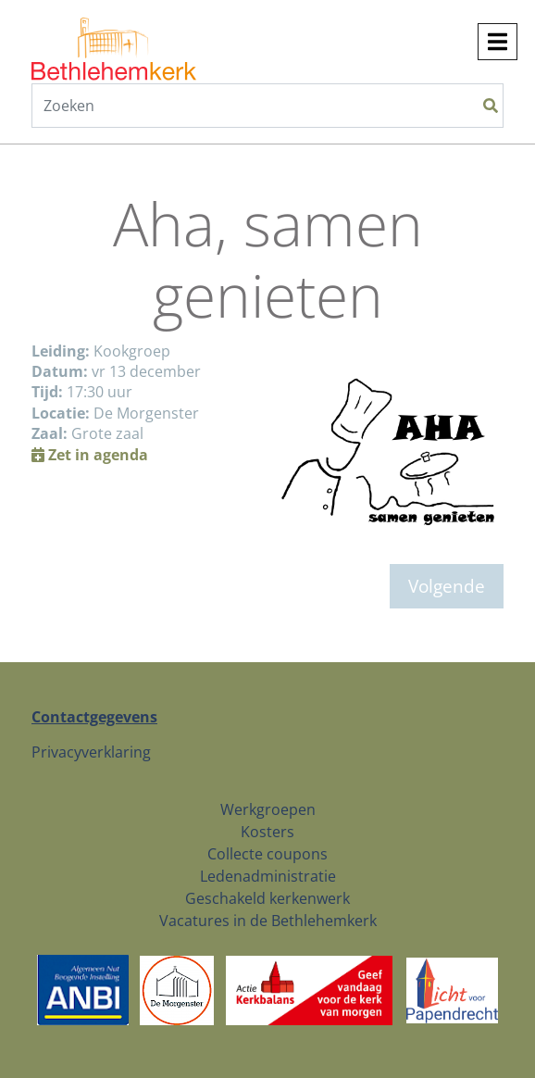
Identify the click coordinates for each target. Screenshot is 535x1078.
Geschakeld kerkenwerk (267, 898)
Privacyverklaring (91, 752)
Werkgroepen (268, 809)
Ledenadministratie (268, 876)
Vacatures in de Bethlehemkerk (268, 920)
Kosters (267, 831)
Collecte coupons (267, 854)
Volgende (446, 585)
